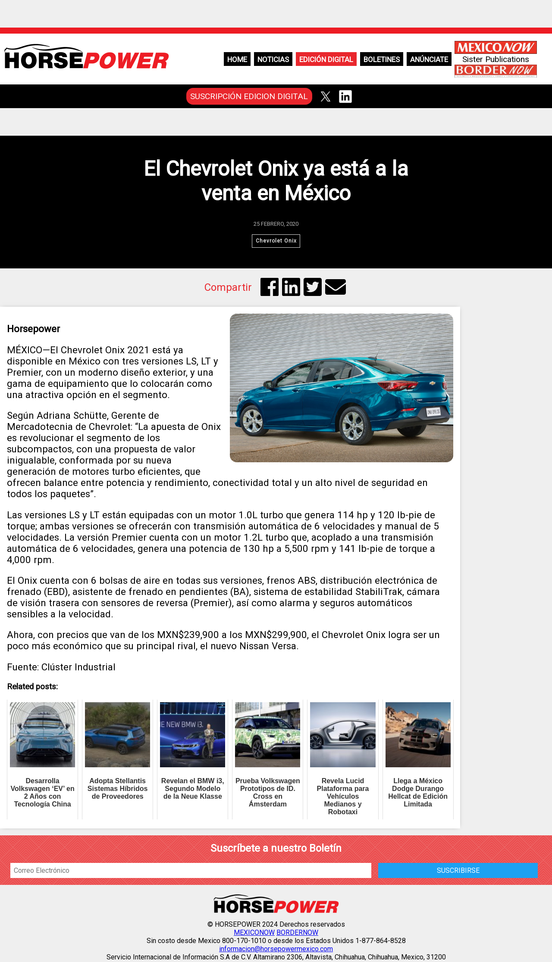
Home (237, 59)
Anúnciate (429, 59)
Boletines (382, 59)
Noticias (273, 59)
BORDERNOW (297, 933)
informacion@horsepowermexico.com (276, 950)
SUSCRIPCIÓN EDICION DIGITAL (249, 96)
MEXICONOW (254, 933)
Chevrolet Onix (276, 241)
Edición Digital (326, 59)
